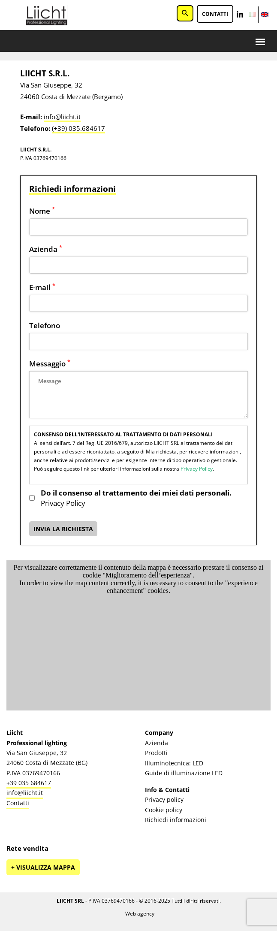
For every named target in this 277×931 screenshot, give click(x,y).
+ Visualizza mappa (43, 867)
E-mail (42, 287)
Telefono (44, 325)
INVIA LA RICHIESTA (63, 529)
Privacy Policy (197, 468)
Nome (42, 211)
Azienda (45, 249)
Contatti (215, 14)
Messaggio (49, 364)
